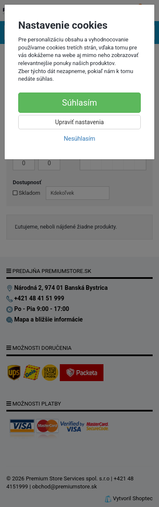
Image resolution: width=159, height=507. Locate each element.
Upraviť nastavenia (79, 122)
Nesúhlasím (79, 138)
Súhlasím (79, 103)
